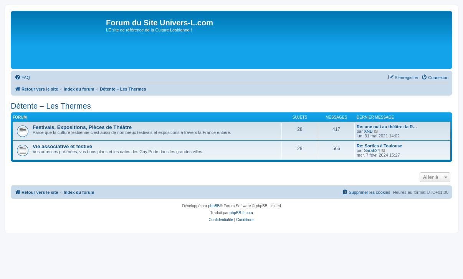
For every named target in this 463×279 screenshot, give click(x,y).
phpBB (214, 206)
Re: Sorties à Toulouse (379, 146)
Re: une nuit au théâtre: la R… (387, 126)
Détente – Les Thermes (51, 106)
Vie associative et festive (62, 146)
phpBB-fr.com (241, 213)
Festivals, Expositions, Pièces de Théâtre (82, 127)
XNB (368, 131)
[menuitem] (22, 77)
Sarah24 (372, 150)
